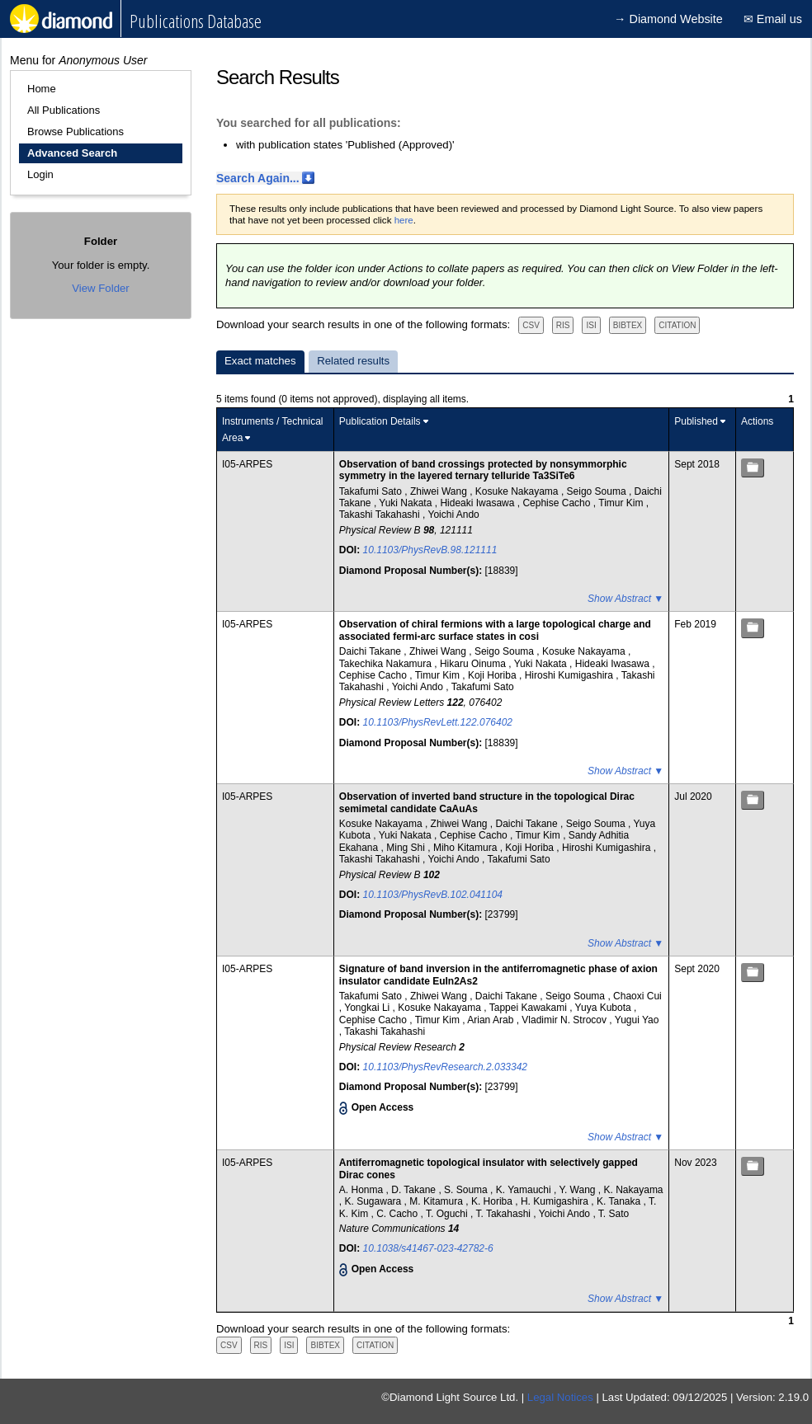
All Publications (63, 110)
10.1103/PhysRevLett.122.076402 (437, 722)
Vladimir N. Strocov (565, 1020)
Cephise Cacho (557, 503)
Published (696, 421)
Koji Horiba (493, 675)
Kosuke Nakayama (518, 491)
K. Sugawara (374, 1201)
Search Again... (258, 178)
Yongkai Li (368, 1007)
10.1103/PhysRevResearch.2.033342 (445, 1067)
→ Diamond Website (668, 19)
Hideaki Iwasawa (478, 503)
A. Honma (362, 1190)
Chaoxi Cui (637, 996)
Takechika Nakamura (386, 664)
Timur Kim (622, 503)
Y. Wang (578, 1190)
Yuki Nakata (406, 503)
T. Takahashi (504, 1214)
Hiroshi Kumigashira (570, 675)
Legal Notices (560, 1397)
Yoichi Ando (453, 514)
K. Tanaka (620, 1201)
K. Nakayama (633, 1190)
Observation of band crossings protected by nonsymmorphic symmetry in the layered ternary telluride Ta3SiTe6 (483, 470)
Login (40, 174)
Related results (353, 361)
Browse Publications (75, 131)
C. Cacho (398, 1214)
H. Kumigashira (556, 1201)
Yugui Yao (637, 1020)
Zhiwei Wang (440, 491)
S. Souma (467, 1190)
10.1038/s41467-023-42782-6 (428, 1248)
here (403, 220)
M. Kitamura (437, 1201)
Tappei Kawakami (529, 1007)
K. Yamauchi (525, 1190)
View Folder (100, 288)
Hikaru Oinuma (474, 664)
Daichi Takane (371, 651)
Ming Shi (406, 847)
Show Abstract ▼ (625, 598)
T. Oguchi (448, 1214)
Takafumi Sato (371, 491)
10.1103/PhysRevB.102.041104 (433, 894)
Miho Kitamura (466, 847)
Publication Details (380, 421)
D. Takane (414, 1190)
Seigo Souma (598, 491)
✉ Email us (773, 19)
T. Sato (613, 1214)
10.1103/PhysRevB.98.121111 (430, 550)
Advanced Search (72, 153)
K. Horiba (493, 1201)
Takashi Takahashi (381, 514)
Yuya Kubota (604, 1007)
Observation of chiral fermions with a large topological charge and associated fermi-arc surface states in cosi (495, 630)
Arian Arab (491, 1020)
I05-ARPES (247, 464)
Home (41, 88)
